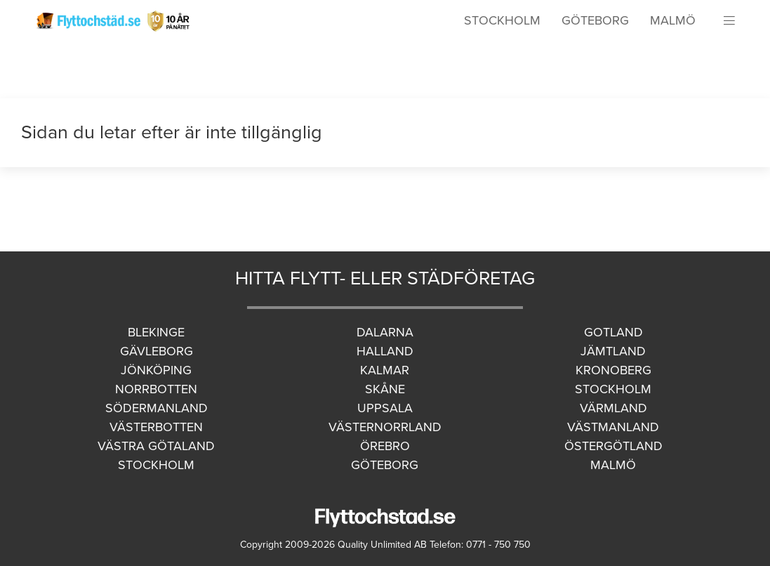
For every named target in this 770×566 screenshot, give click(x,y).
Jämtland (613, 351)
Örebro (385, 446)
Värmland (613, 408)
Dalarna (385, 332)
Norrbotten (156, 389)
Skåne (385, 389)
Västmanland (613, 427)
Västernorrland (385, 427)
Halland (385, 351)
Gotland (613, 332)
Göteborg (595, 20)
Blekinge (156, 332)
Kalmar (384, 370)
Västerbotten (156, 427)
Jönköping (156, 370)
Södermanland (156, 408)
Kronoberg (613, 370)
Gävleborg (156, 351)
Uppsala (385, 408)
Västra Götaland (156, 446)
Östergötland (613, 446)
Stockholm (502, 20)
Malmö (673, 20)
